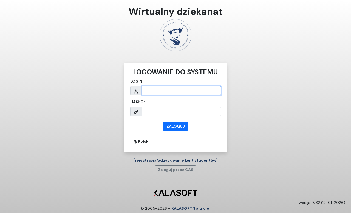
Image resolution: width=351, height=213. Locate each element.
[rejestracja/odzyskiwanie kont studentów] (176, 160)
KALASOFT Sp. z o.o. (190, 208)
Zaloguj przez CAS (175, 169)
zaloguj (175, 126)
